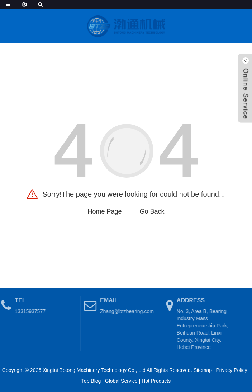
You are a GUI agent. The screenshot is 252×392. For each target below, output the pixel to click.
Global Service (121, 381)
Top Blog (91, 381)
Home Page (104, 211)
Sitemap (203, 370)
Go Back (152, 211)
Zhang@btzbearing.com (124, 311)
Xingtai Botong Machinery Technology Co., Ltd (94, 370)
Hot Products (156, 381)
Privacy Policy (231, 370)
